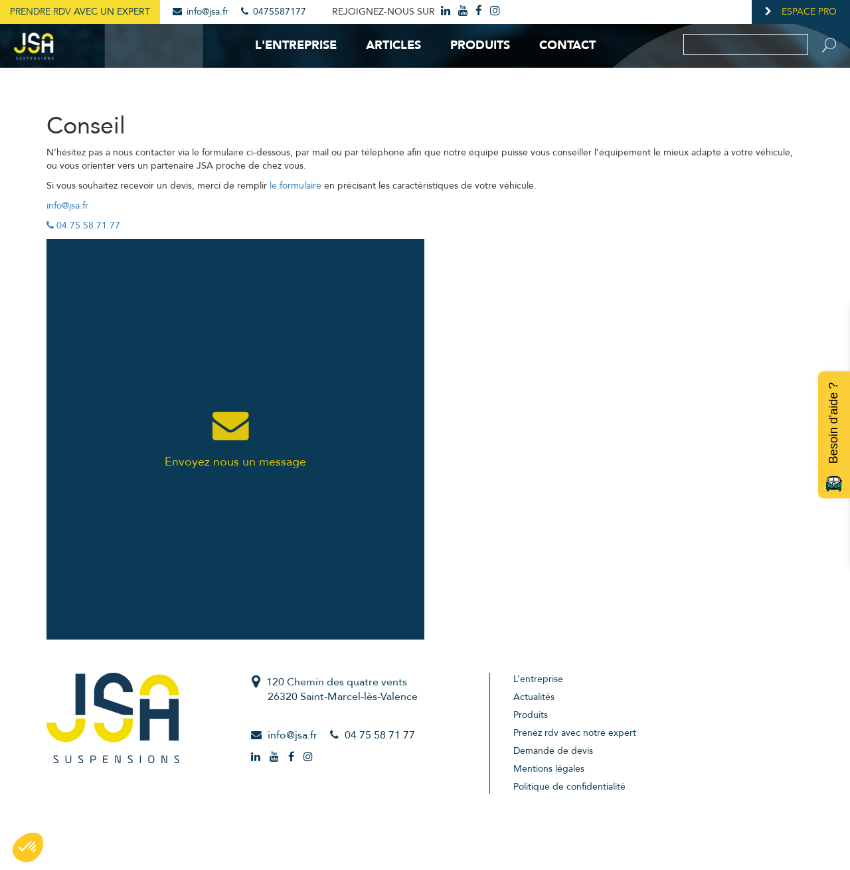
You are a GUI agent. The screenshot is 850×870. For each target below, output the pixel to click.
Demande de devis (553, 750)
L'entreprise (296, 45)
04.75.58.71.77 (83, 225)
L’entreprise (538, 679)
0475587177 (273, 11)
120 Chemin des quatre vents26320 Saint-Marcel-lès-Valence (342, 690)
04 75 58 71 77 (380, 735)
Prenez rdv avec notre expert (574, 733)
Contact (567, 45)
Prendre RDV (80, 11)
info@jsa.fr (200, 11)
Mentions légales (548, 768)
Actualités (533, 697)
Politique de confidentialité (569, 786)
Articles (393, 45)
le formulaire (295, 185)
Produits (480, 45)
